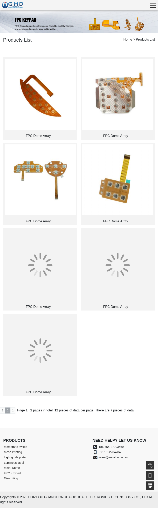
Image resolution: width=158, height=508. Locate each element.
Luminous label (14, 462)
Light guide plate (15, 457)
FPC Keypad (12, 473)
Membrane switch (15, 446)
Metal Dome (12, 467)
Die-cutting (11, 478)
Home (127, 39)
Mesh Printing (13, 452)
